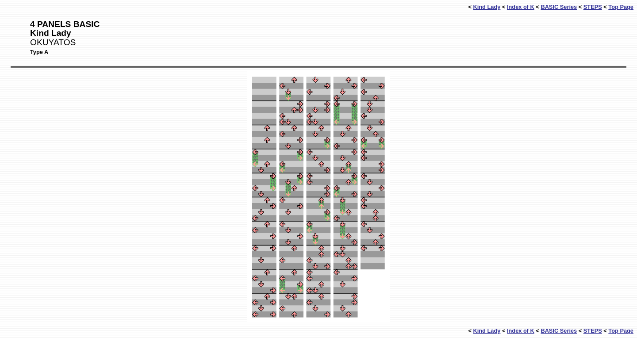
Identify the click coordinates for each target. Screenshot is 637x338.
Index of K (520, 7)
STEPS (592, 7)
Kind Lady (486, 7)
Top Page (620, 7)
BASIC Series (559, 7)
